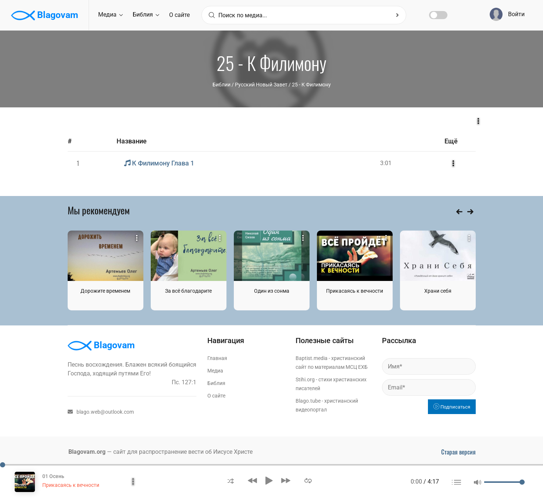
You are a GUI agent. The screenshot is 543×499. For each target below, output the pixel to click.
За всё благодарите (188, 291)
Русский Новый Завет (261, 85)
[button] (230, 480)
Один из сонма (271, 291)
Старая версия (458, 452)
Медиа (110, 14)
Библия (146, 14)
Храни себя (437, 291)
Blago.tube (308, 401)
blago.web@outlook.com (101, 412)
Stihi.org (305, 379)
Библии (221, 85)
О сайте (179, 14)
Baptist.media (312, 358)
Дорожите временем (105, 291)
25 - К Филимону (311, 85)
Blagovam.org (87, 451)
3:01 (386, 163)
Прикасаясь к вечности (354, 291)
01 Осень (53, 476)
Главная (217, 358)
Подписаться (451, 407)
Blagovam (44, 15)
